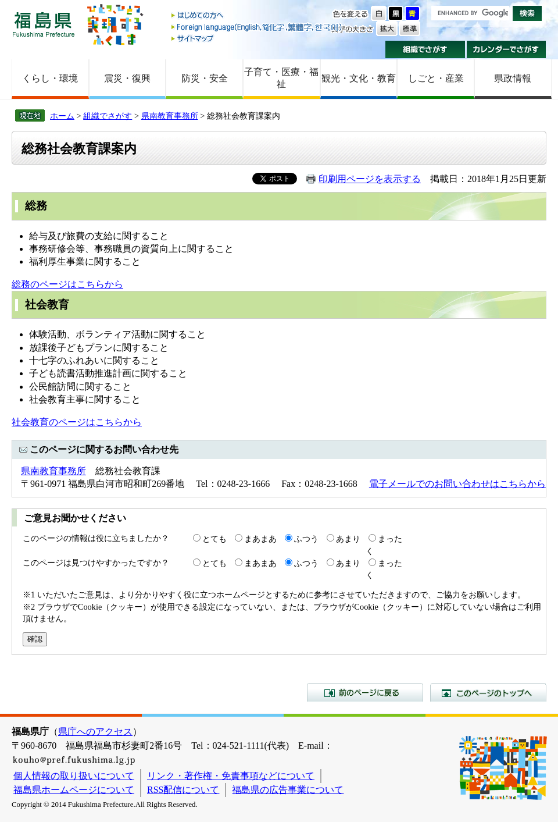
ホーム (62, 115)
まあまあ (260, 538)
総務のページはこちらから (67, 284)
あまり (348, 538)
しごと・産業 (436, 78)
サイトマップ (257, 38)
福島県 (44, 24)
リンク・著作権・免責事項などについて (230, 776)
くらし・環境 (50, 78)
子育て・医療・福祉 (281, 78)
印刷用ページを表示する (370, 179)
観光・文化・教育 (358, 78)
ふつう (306, 538)
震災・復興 (127, 78)
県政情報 (512, 78)
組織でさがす (425, 49)
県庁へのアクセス (95, 731)
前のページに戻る (365, 692)
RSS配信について (183, 790)
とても (214, 538)
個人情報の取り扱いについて (73, 776)
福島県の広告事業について (288, 790)
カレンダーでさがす (506, 49)
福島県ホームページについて (73, 790)
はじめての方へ (257, 16)
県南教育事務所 (169, 115)
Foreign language (257, 27)
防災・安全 (204, 78)
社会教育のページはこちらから (77, 422)
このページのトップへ (488, 692)
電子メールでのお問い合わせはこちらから (457, 484)
